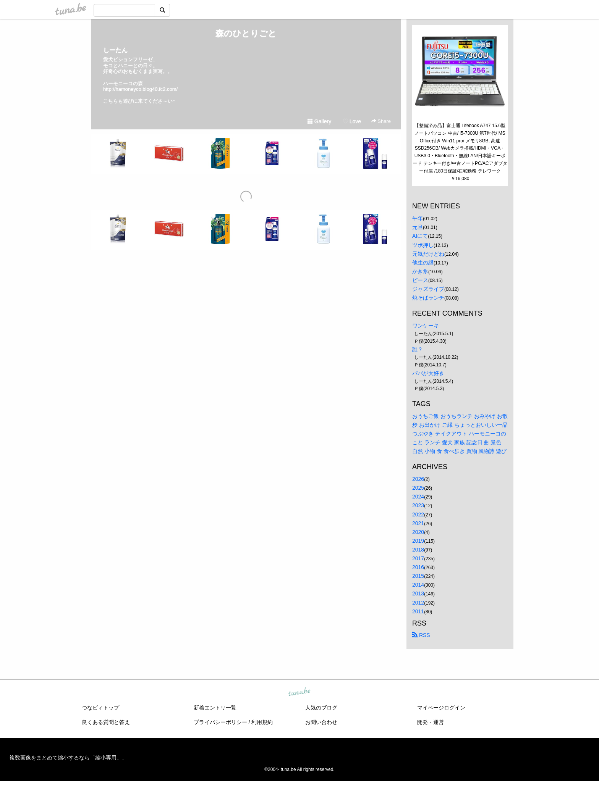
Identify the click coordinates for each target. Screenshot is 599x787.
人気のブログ (321, 708)
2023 (418, 505)
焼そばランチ (428, 298)
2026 (418, 479)
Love (352, 121)
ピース (420, 280)
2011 (418, 611)
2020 (418, 532)
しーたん (115, 50)
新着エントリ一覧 (215, 708)
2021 (418, 523)
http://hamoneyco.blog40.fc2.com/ (140, 89)
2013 (418, 593)
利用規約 (262, 722)
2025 (418, 488)
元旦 (417, 227)
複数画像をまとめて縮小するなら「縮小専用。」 (68, 758)
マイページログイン (441, 708)
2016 (418, 567)
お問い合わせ (321, 722)
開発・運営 (430, 722)
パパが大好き (428, 373)
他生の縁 (423, 263)
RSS (421, 635)
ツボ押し (423, 245)
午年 (417, 218)
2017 (418, 558)
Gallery (319, 121)
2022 (418, 514)
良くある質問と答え (106, 722)
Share (381, 121)
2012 (418, 603)
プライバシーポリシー (220, 722)
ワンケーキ (425, 326)
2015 (418, 576)
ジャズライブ (428, 289)
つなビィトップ (100, 708)
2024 (418, 496)
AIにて (420, 236)
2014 (418, 585)
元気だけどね (428, 254)
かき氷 (420, 271)
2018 (418, 550)
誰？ (417, 349)
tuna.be (299, 692)
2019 (418, 541)
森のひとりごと (246, 33)
